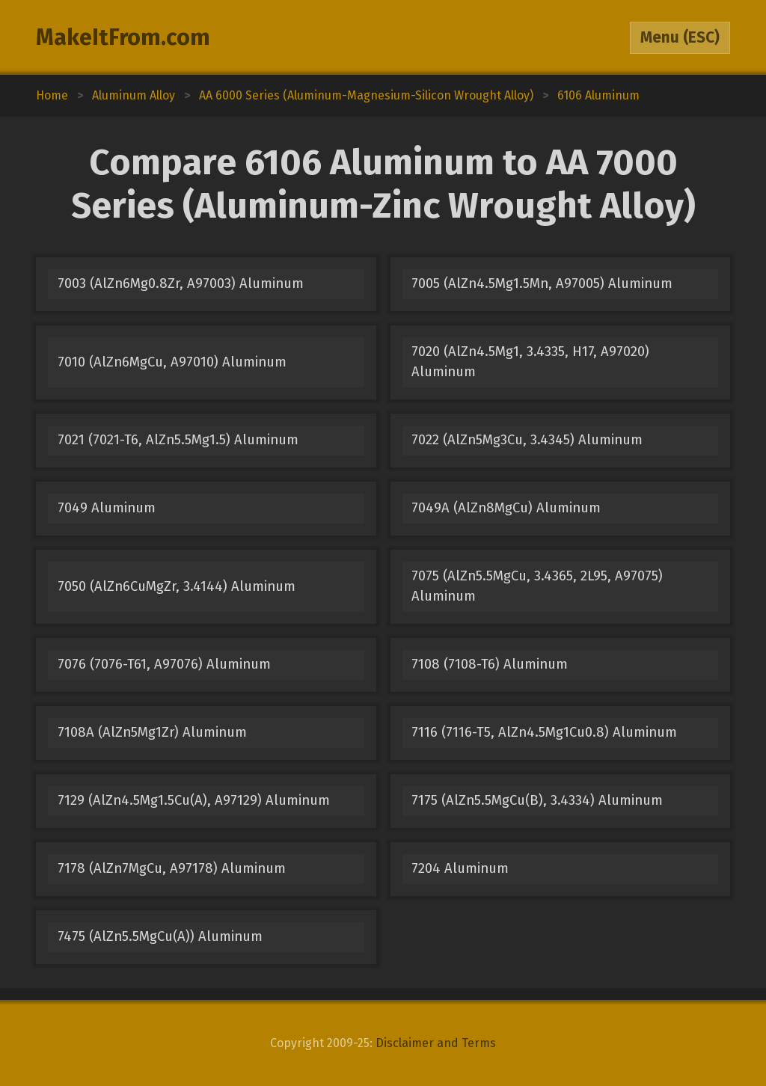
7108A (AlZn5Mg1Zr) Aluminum (152, 732)
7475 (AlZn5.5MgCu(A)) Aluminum (160, 936)
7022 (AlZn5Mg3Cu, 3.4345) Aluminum (527, 440)
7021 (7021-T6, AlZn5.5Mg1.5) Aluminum (178, 440)
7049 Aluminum (107, 508)
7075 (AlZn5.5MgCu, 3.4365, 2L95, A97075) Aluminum (537, 586)
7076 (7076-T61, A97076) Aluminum (164, 664)
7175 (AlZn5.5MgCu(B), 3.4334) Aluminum (537, 800)
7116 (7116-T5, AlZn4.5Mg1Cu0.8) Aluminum (544, 732)
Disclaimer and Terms (436, 1043)
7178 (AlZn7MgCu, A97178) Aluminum (172, 868)
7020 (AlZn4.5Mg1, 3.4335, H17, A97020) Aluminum (530, 361)
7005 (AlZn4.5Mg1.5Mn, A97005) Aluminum (541, 283)
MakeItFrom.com (123, 37)
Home (52, 95)
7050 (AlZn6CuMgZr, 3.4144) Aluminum (176, 586)
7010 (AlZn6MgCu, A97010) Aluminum (172, 362)
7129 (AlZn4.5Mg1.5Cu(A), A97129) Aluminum (194, 800)
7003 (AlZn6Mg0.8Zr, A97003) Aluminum (181, 283)
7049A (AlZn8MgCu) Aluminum (506, 508)
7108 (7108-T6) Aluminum (489, 664)
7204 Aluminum (460, 868)
